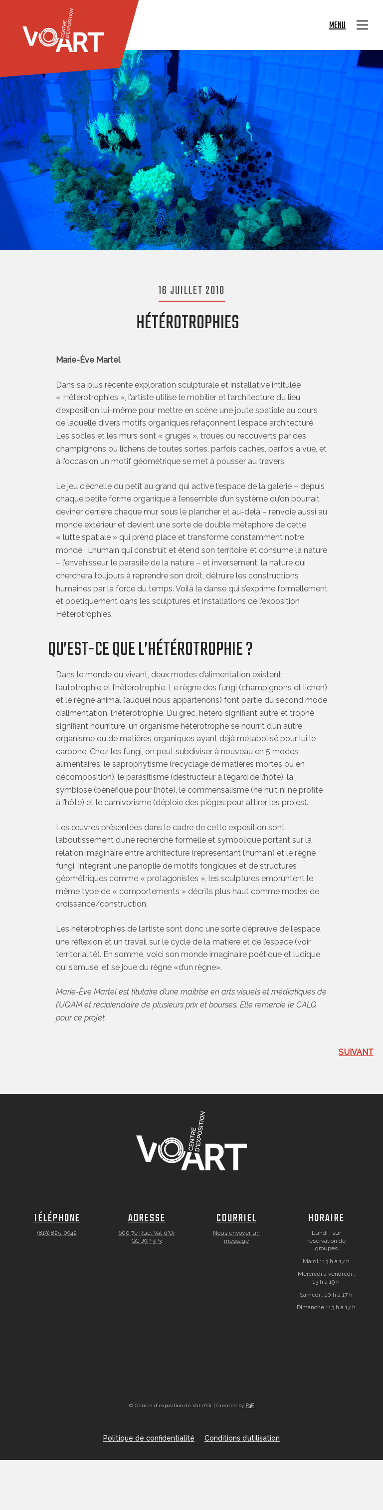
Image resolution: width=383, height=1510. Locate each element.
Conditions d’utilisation (242, 1438)
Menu (337, 26)
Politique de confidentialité (148, 1438)
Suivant (356, 1052)
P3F (249, 1405)
